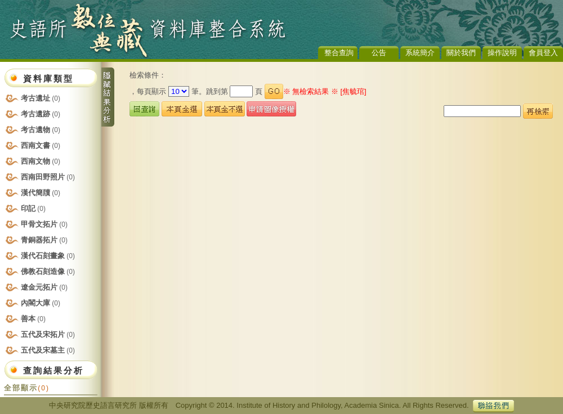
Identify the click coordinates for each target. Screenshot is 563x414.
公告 (379, 52)
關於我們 (461, 52)
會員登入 (543, 52)
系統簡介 (420, 52)
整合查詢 (339, 52)
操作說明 (502, 52)
